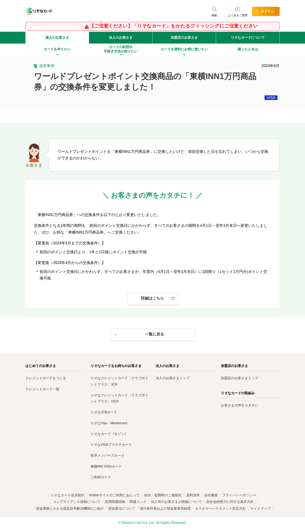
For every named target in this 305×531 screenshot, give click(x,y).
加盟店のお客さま (184, 37)
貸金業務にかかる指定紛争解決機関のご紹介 (70, 508)
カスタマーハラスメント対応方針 (220, 508)
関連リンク (138, 502)
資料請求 (193, 495)
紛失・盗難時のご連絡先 (163, 495)
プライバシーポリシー (239, 495)
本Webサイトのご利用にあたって (114, 495)
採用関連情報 (115, 502)
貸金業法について (121, 508)
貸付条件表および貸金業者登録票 (165, 508)
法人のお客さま (121, 37)
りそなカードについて (248, 37)
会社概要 (211, 495)
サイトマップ (260, 508)
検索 (214, 15)
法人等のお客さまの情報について (176, 502)
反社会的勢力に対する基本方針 (230, 502)
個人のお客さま (57, 37)
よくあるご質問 (237, 15)
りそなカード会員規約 (68, 495)
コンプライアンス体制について (76, 502)
